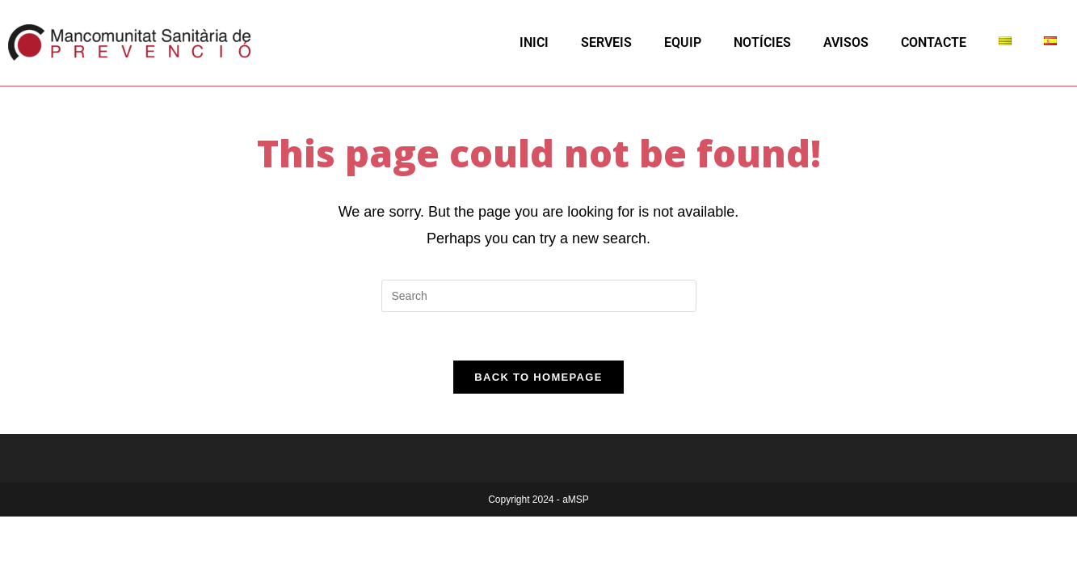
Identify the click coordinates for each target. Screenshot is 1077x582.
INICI (534, 42)
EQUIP (682, 42)
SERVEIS (606, 42)
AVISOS (846, 42)
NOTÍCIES (762, 42)
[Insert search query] (538, 296)
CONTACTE (933, 42)
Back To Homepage (538, 377)
